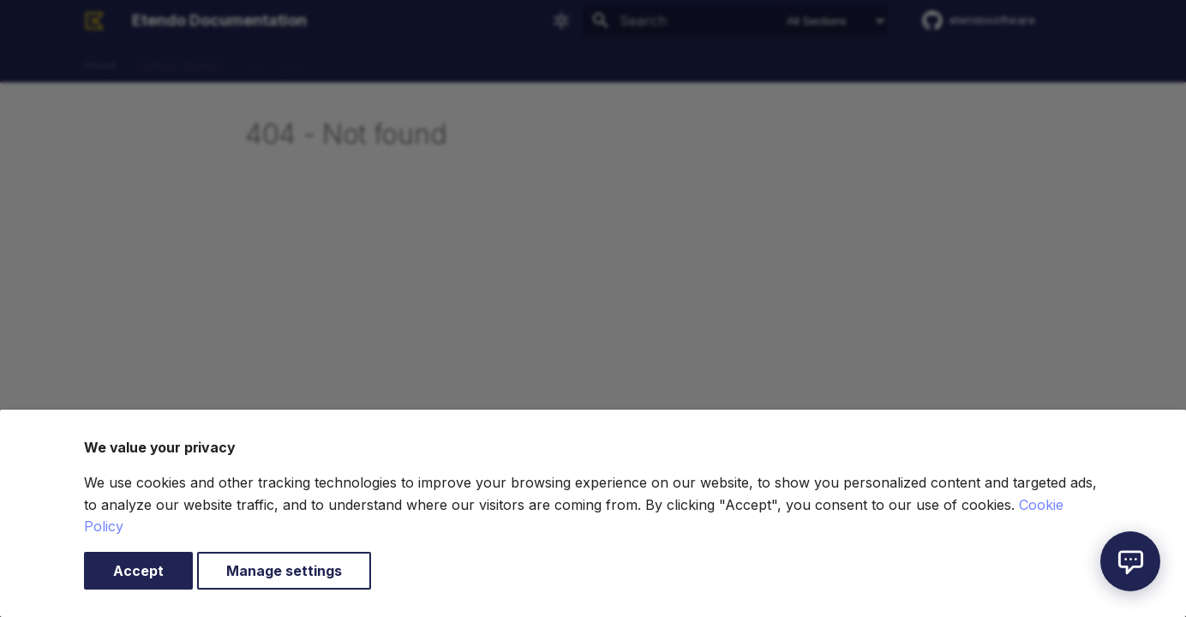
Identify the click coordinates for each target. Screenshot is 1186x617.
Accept (138, 570)
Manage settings (284, 570)
